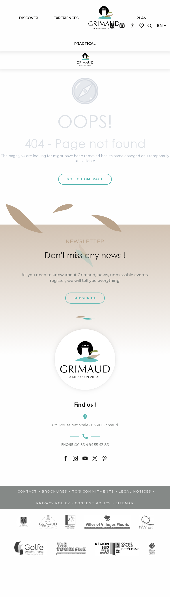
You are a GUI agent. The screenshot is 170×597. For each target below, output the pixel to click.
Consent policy (93, 503)
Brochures (54, 491)
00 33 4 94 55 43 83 (85, 444)
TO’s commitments (93, 491)
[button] (149, 26)
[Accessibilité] (132, 25)
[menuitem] (28, 18)
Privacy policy (53, 503)
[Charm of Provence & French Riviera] (85, 60)
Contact (27, 491)
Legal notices (135, 491)
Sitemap (125, 503)
